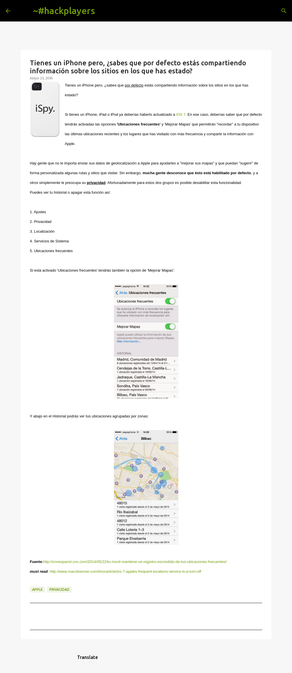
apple (37, 589)
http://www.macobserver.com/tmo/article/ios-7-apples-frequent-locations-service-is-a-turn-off (125, 571)
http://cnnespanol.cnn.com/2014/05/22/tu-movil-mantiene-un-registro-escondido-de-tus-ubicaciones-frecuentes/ (135, 562)
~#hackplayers (64, 10)
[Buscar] (103, 11)
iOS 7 (181, 114)
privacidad (59, 589)
